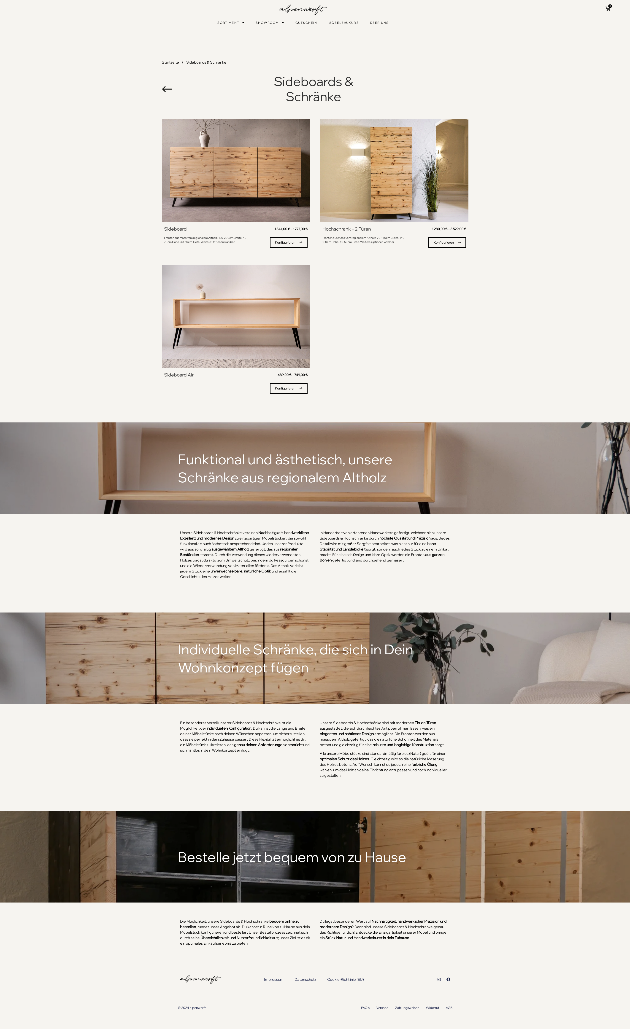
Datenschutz (305, 979)
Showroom (270, 22)
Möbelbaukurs (343, 22)
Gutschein (306, 22)
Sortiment (231, 22)
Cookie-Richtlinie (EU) (345, 979)
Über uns (379, 22)
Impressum (274, 979)
